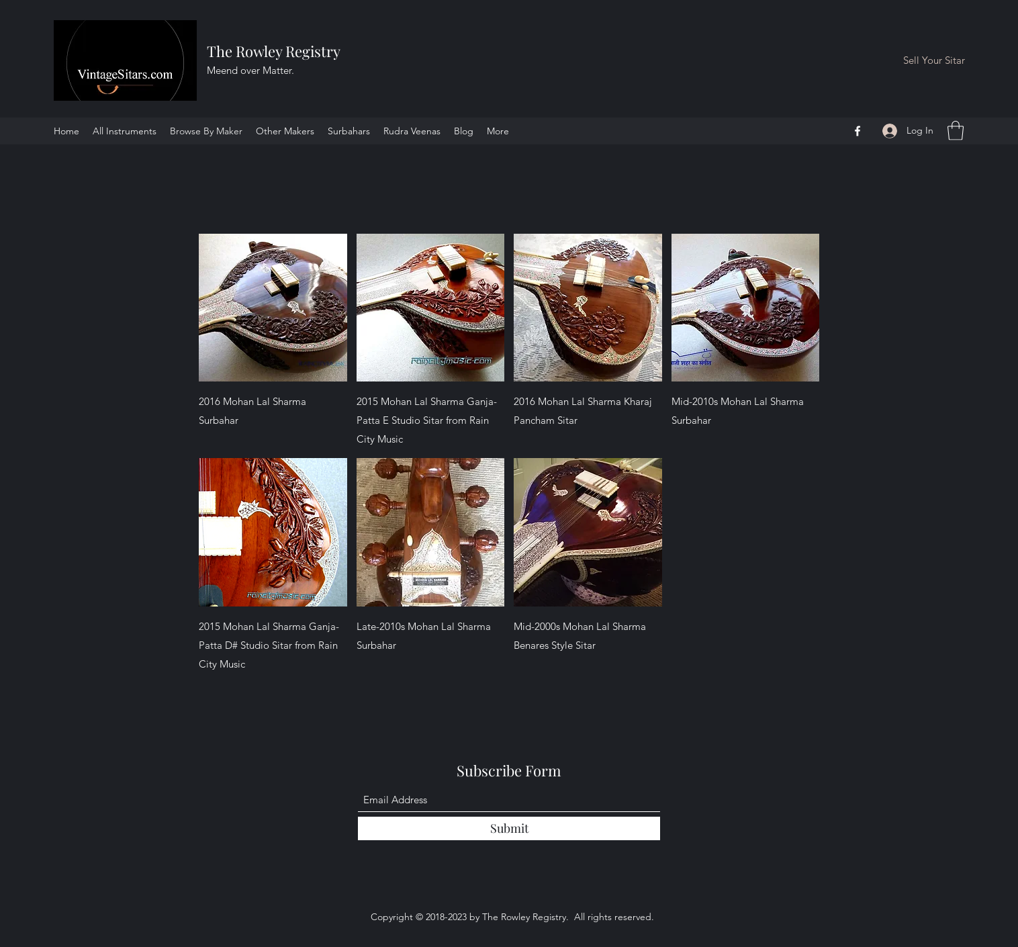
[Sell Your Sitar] (934, 61)
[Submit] (509, 828)
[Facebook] (857, 131)
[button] (955, 130)
